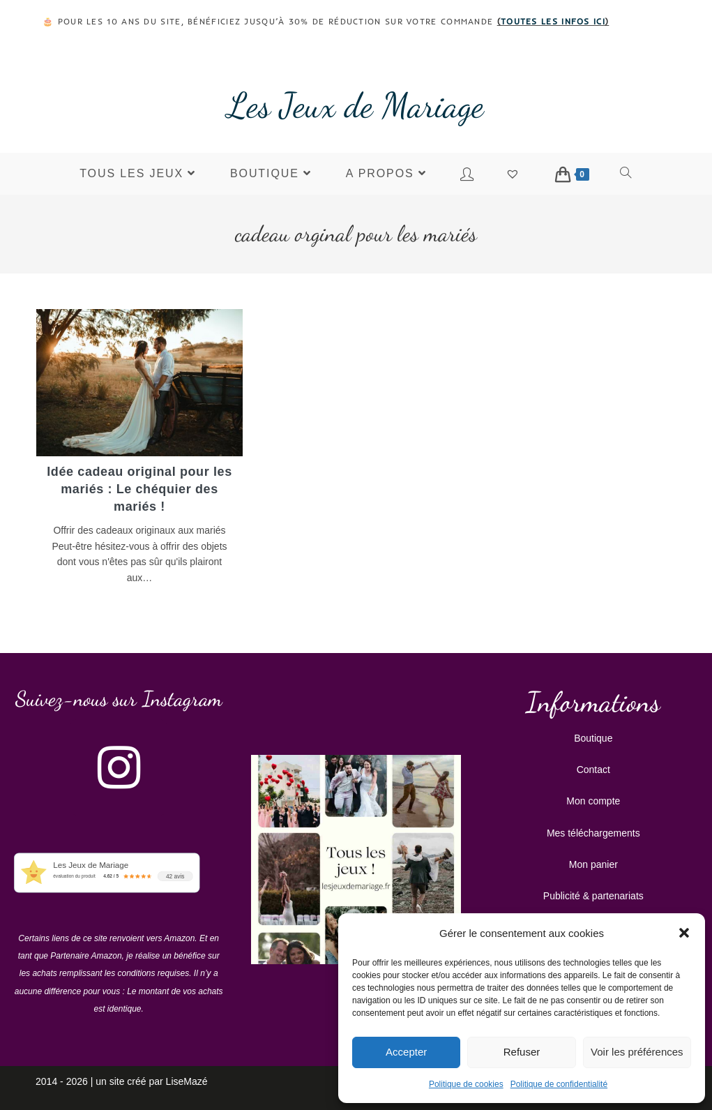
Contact (593, 768)
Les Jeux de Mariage (355, 105)
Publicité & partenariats (593, 895)
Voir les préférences (637, 1052)
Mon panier (593, 863)
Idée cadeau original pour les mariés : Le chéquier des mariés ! (139, 489)
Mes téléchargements (593, 832)
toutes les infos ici (553, 21)
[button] (684, 933)
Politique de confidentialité (558, 1084)
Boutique (593, 737)
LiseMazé (187, 1080)
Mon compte (593, 800)
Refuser (521, 1052)
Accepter (406, 1052)
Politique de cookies (466, 1084)
